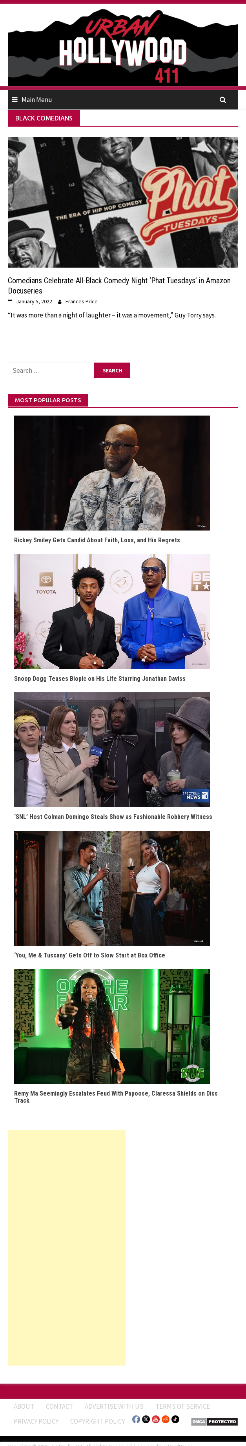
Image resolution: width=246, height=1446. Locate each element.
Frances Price (82, 301)
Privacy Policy (36, 1421)
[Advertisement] (67, 1248)
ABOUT (24, 1406)
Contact (59, 1406)
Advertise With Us (114, 1406)
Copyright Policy (97, 1421)
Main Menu (37, 99)
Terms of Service (182, 1406)
